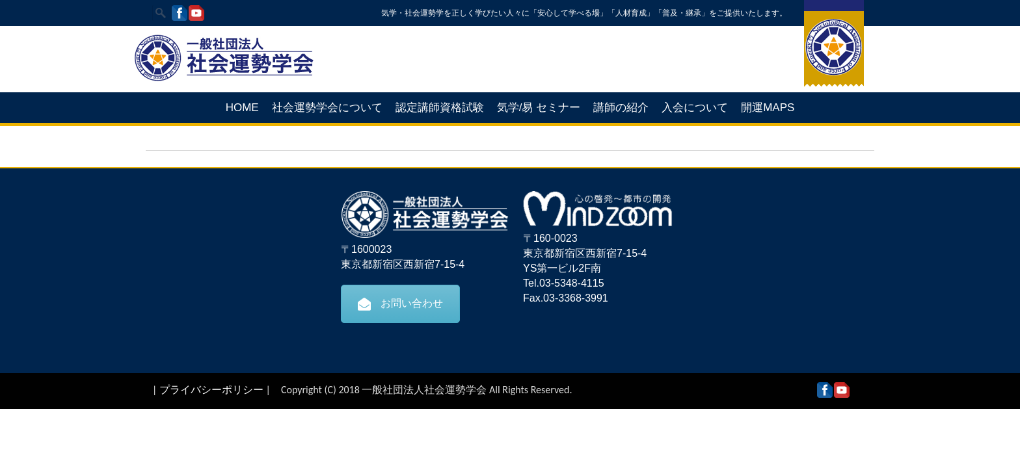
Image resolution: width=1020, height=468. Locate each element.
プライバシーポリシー (211, 390)
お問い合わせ (400, 303)
